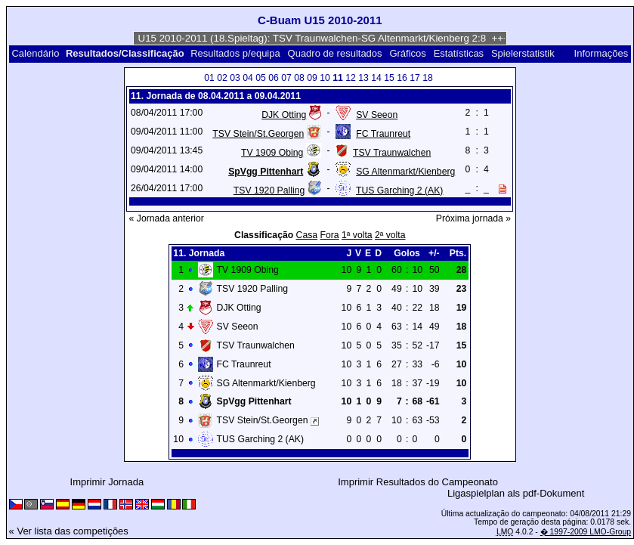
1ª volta (357, 235)
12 (350, 78)
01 (209, 78)
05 (260, 78)
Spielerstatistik (524, 53)
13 (363, 78)
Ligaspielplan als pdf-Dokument (515, 493)
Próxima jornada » (473, 218)
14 (376, 78)
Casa (307, 235)
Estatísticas (459, 53)
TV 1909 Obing (272, 152)
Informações (601, 53)
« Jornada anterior (166, 218)
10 (325, 78)
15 (389, 78)
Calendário (35, 53)
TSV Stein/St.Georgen (258, 134)
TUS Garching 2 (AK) (399, 190)
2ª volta (390, 235)
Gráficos (407, 53)
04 (248, 78)
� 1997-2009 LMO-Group (585, 532)
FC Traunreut (383, 134)
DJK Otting (283, 115)
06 (273, 78)
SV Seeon (376, 115)
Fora (329, 235)
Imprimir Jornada (107, 482)
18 (427, 78)
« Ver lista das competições (68, 531)
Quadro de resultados (335, 53)
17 (415, 78)
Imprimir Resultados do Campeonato (418, 482)
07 (286, 78)
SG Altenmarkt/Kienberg (405, 171)
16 (402, 78)
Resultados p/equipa (235, 53)
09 (312, 78)
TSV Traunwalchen (392, 152)
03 (235, 78)
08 (299, 78)
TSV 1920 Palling (269, 190)
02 (222, 78)
